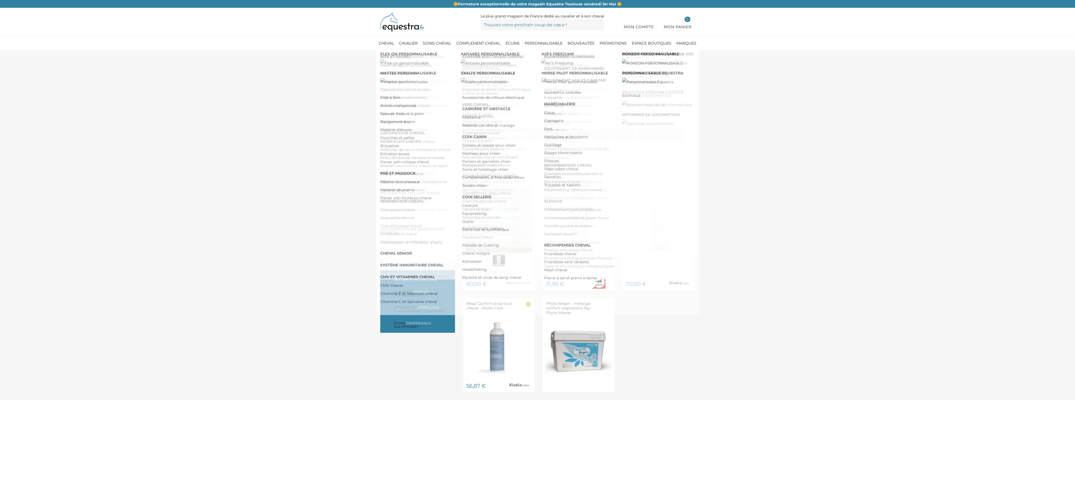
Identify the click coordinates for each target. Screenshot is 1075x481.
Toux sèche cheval (411, 110)
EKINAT (399, 241)
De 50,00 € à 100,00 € (414, 170)
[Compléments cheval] (413, 56)
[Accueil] (383, 56)
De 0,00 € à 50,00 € (412, 162)
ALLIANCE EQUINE (411, 233)
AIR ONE (401, 224)
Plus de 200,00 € (409, 187)
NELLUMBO (403, 216)
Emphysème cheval (411, 127)
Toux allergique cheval (415, 119)
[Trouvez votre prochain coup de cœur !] (542, 24)
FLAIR (398, 207)
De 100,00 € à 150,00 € (414, 179)
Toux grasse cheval (411, 102)
